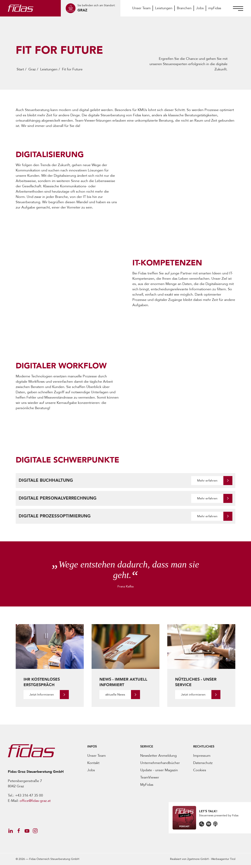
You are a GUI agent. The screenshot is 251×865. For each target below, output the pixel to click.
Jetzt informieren (193, 694)
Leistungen (163, 8)
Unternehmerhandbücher (160, 762)
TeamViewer (149, 777)
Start (20, 69)
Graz (32, 69)
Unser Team (141, 8)
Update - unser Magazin (159, 770)
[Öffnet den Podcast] (201, 823)
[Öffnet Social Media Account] (10, 830)
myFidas (214, 8)
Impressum (201, 755)
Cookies (199, 770)
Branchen (184, 8)
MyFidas (146, 784)
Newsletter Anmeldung (158, 755)
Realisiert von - (202, 859)
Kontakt (93, 762)
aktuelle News (115, 694)
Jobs (200, 8)
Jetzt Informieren (41, 694)
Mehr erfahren (207, 480)
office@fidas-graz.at (35, 800)
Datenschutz (203, 762)
